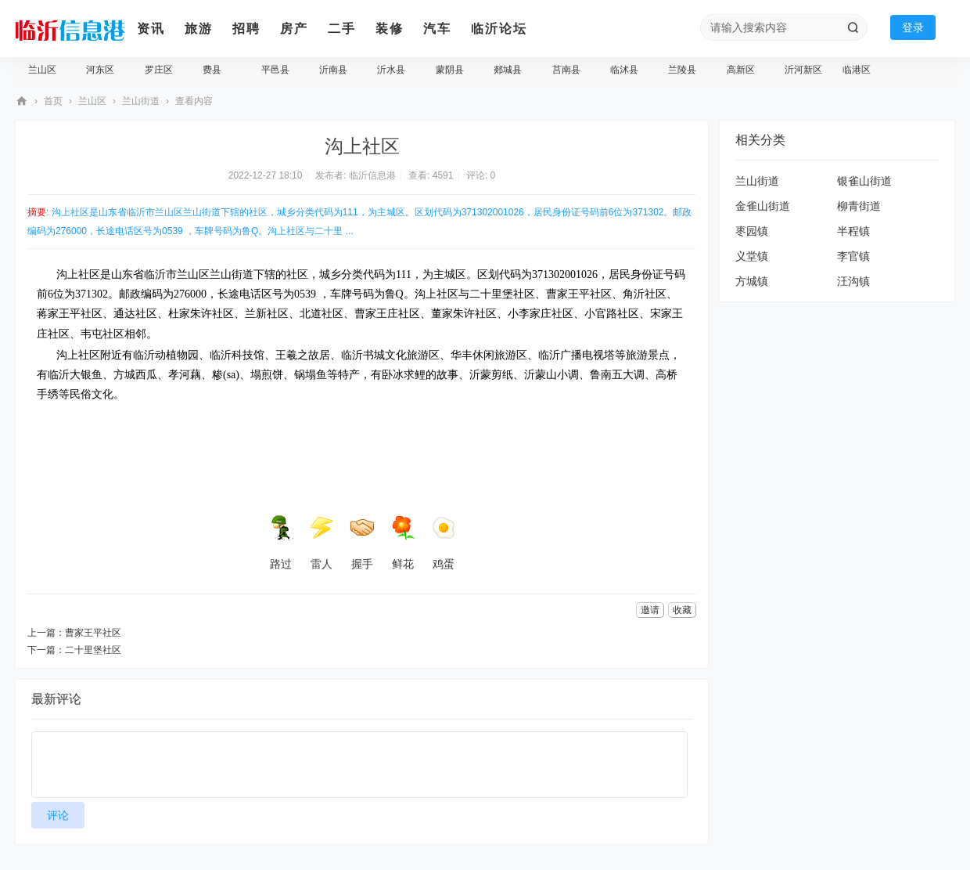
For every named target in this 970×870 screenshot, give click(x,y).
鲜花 (402, 542)
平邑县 (275, 69)
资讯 (151, 28)
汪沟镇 (853, 281)
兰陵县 (682, 69)
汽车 (437, 28)
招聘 (246, 28)
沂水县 (391, 69)
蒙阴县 (450, 69)
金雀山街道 (762, 206)
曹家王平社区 (93, 632)
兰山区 (42, 69)
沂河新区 (803, 69)
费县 (212, 69)
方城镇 (751, 281)
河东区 (100, 69)
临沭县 (624, 69)
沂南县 (333, 69)
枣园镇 (751, 231)
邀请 (650, 610)
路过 (280, 542)
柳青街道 (859, 206)
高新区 (741, 69)
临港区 (856, 69)
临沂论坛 (499, 28)
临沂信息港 (22, 101)
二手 (342, 28)
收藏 (682, 610)
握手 (362, 542)
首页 (53, 101)
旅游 (199, 28)
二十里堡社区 (93, 649)
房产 (294, 28)
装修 (389, 28)
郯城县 (508, 69)
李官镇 (853, 256)
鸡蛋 (443, 542)
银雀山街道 (864, 181)
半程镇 (853, 231)
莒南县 (566, 69)
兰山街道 (141, 101)
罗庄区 (159, 69)
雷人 (321, 542)
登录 (913, 27)
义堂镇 (751, 256)
